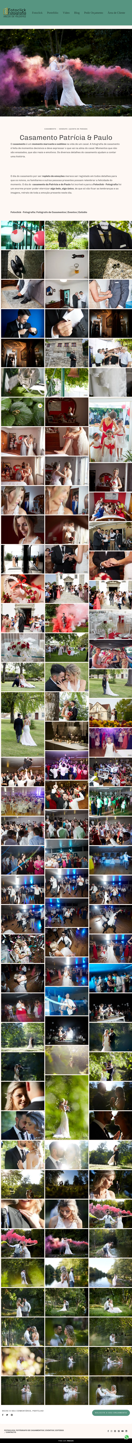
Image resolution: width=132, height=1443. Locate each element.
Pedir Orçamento (93, 12)
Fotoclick (37, 12)
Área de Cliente (116, 12)
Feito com (66, 1441)
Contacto (11, 1432)
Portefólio (52, 12)
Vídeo (66, 12)
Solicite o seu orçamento (111, 1413)
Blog (77, 12)
